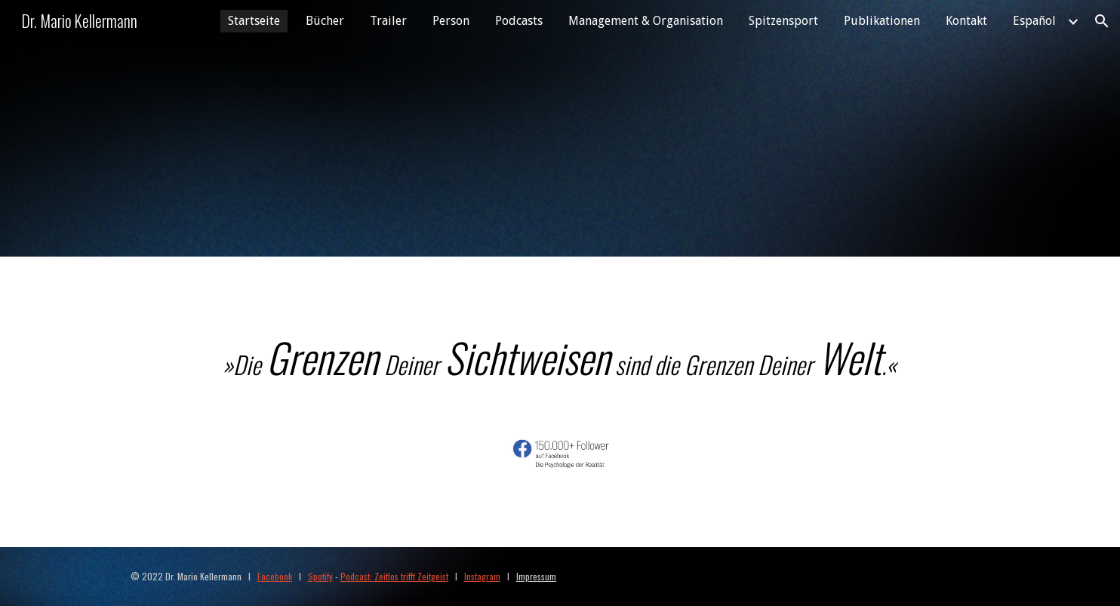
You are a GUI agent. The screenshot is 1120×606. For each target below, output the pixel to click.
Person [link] (450, 21)
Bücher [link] (325, 21)
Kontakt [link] (966, 21)
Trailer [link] (388, 21)
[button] (1102, 21)
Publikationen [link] (882, 21)
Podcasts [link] (519, 21)
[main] (559, 357)
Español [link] (1034, 21)
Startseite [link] (254, 21)
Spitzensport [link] (783, 21)
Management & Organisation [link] (645, 21)
